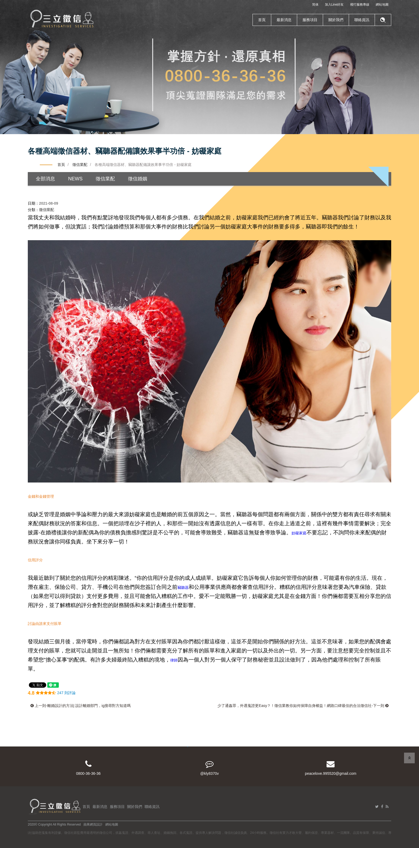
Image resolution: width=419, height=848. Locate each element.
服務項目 (309, 20)
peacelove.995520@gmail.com (331, 768)
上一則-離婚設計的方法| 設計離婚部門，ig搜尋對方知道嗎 (80, 705)
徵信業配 (79, 164)
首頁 (262, 20)
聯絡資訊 (361, 20)
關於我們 (335, 20)
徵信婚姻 (137, 178)
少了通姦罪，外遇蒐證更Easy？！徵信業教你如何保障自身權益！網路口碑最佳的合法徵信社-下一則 (303, 705)
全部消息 (45, 178)
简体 (315, 4)
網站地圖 (382, 4)
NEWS (75, 178)
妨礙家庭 (299, 533)
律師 (174, 660)
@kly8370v (209, 768)
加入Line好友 (334, 4)
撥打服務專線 (359, 4)
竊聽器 (183, 587)
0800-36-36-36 (88, 768)
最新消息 (284, 20)
